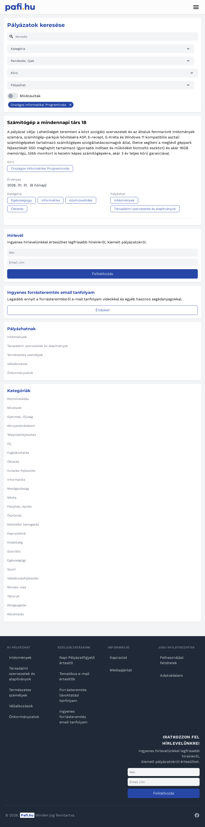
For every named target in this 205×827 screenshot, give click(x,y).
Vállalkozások (21, 706)
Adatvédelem (171, 675)
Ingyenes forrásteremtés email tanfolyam (73, 716)
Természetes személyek (20, 692)
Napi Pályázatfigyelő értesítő (77, 660)
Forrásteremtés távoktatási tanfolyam (73, 695)
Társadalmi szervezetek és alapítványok (22, 673)
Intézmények (20, 657)
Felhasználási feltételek (171, 660)
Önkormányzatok (24, 717)
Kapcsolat (118, 657)
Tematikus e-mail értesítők (74, 676)
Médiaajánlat (121, 670)
